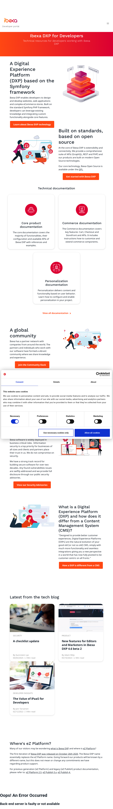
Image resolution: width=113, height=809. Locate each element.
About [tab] (93, 382)
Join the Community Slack (32, 364)
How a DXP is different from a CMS (80, 565)
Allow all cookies (92, 433)
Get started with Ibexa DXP (81, 176)
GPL (81, 169)
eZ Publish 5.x (50, 772)
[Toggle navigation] (108, 24)
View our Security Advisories (32, 484)
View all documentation (55, 313)
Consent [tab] (19, 382)
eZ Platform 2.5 (34, 772)
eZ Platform (89, 748)
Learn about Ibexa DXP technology (32, 124)
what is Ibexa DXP (60, 748)
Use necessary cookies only (56, 433)
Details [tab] (56, 382)
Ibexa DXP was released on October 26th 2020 (54, 753)
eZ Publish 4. (64, 772)
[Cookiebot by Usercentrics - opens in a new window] (98, 374)
